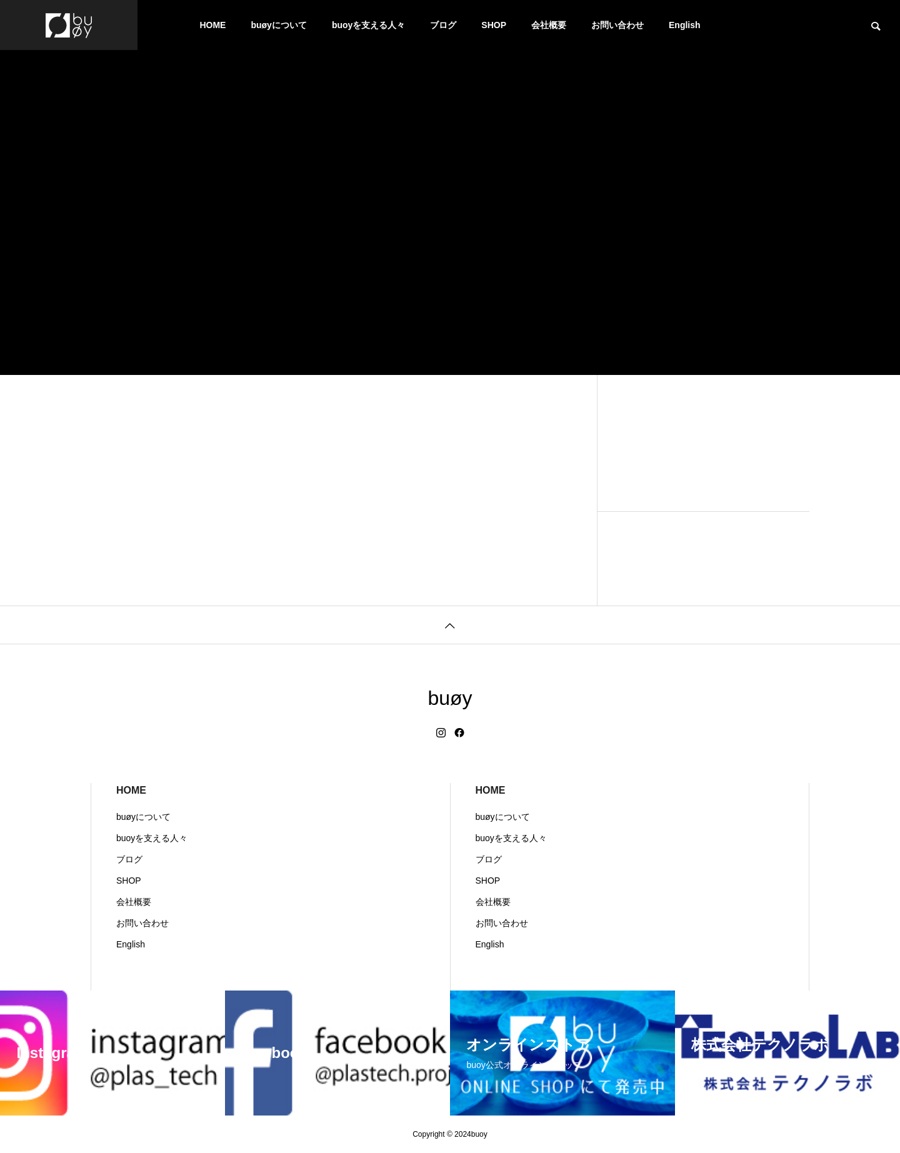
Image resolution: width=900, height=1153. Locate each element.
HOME (212, 25)
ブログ (443, 25)
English (685, 25)
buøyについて (278, 25)
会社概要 (548, 25)
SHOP (493, 25)
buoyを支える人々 (368, 25)
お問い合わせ (617, 25)
